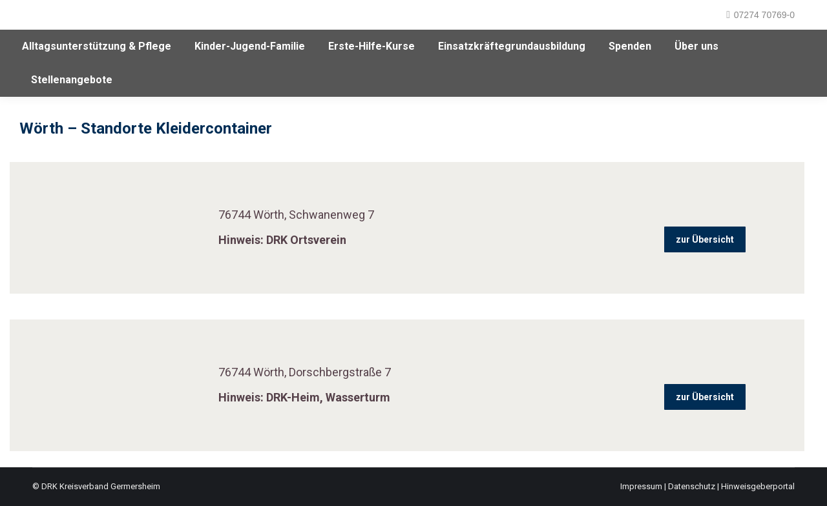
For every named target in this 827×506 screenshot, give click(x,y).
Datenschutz (691, 486)
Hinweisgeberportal (758, 486)
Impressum (641, 486)
